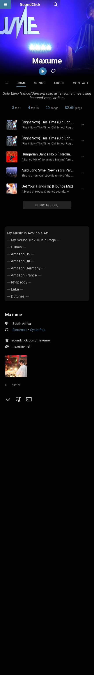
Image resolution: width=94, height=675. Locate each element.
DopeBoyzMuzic (40, 580)
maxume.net (21, 346)
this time (31, 518)
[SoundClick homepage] (47, 4)
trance (35, 494)
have (57, 510)
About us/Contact (39, 642)
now (65, 502)
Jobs (60, 642)
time (70, 494)
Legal (52, 646)
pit (56, 502)
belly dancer (15, 526)
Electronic (19, 330)
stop (83, 502)
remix (31, 502)
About (59, 83)
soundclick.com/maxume (31, 340)
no (74, 502)
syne (56, 518)
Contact (81, 83)
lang (33, 510)
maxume (60, 526)
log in (38, 471)
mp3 (23, 494)
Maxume (13, 314)
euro (20, 502)
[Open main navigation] (5, 4)
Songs (40, 83)
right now (71, 518)
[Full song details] (82, 125)
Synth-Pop (37, 330)
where (45, 510)
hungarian (13, 518)
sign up (22, 471)
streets (45, 502)
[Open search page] (89, 4)
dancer (21, 510)
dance (58, 494)
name (69, 510)
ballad (82, 494)
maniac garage (39, 526)
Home (21, 83)
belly (45, 518)
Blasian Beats (14, 580)
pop (47, 494)
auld (9, 510)
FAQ (18, 642)
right (9, 502)
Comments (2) (19, 428)
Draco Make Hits (66, 580)
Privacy (38, 646)
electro (11, 494)
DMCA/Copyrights (15, 646)
